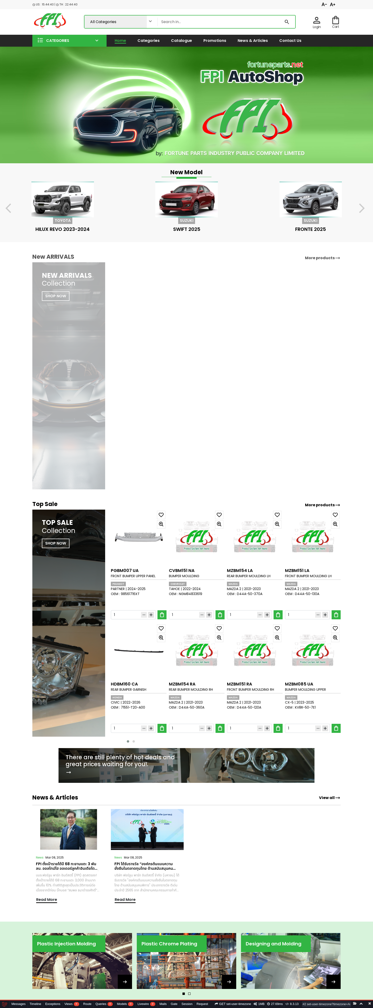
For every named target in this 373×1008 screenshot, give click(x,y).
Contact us (290, 40)
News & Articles (253, 40)
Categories (148, 40)
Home (120, 40)
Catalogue (181, 40)
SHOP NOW (55, 543)
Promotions (214, 40)
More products (322, 505)
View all (329, 798)
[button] (69, 41)
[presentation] (11, 209)
